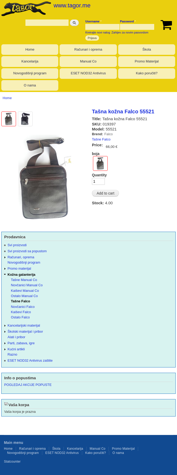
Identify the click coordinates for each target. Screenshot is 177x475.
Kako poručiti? (146, 73)
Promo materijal (19, 268)
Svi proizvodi (17, 245)
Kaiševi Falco (21, 312)
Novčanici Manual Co (27, 285)
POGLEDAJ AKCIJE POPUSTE (27, 385)
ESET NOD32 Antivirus (88, 73)
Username (93, 21)
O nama (30, 85)
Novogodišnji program (29, 73)
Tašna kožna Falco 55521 (123, 111)
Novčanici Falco (23, 307)
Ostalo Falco (20, 317)
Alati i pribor (16, 337)
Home (29, 49)
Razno (12, 354)
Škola (146, 49)
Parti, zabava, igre (21, 343)
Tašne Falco (101, 139)
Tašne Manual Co (24, 280)
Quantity (99, 175)
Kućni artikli (16, 349)
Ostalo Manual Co (24, 296)
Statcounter (12, 461)
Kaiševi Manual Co (25, 291)
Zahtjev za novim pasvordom (130, 32)
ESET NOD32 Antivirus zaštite (30, 360)
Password (128, 21)
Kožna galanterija (21, 275)
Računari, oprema (21, 257)
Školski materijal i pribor (25, 331)
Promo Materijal (147, 61)
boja (96, 154)
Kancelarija (30, 61)
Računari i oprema (88, 49)
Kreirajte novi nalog (97, 32)
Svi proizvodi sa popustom (27, 251)
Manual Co (88, 61)
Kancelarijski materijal (24, 325)
